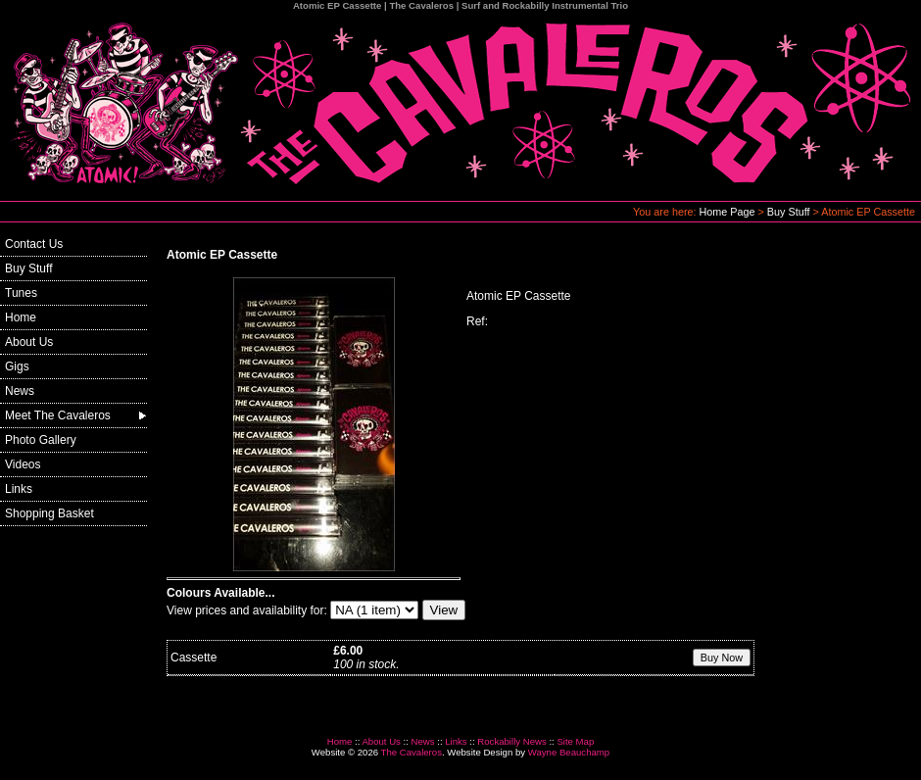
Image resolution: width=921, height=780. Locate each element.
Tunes (21, 293)
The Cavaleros (411, 752)
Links (18, 489)
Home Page (727, 212)
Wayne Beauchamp (568, 752)
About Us (29, 342)
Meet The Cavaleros (58, 415)
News (19, 391)
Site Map (575, 741)
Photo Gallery (40, 440)
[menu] (73, 379)
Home (20, 317)
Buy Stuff (788, 212)
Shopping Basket (49, 513)
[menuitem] (73, 244)
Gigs (17, 366)
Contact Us (34, 244)
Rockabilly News (511, 741)
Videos (22, 464)
